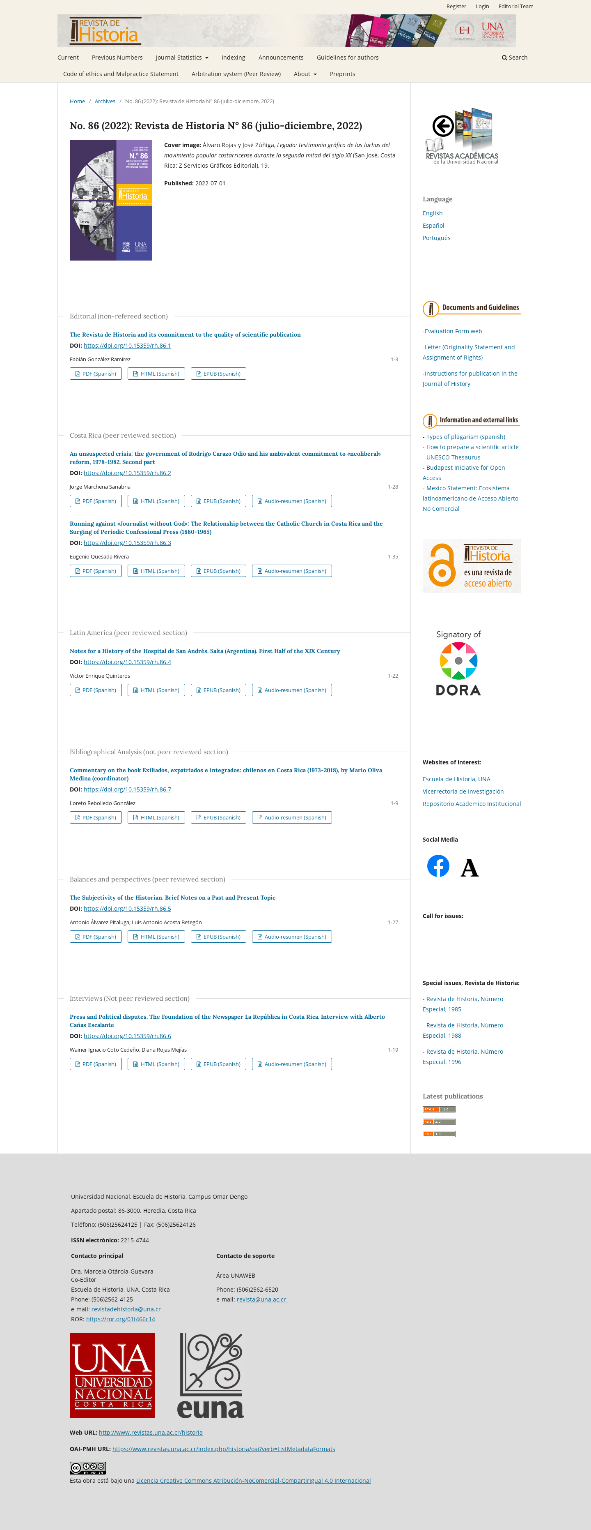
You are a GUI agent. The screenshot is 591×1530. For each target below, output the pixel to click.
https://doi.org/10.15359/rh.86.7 (127, 789)
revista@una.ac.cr (262, 1299)
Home (77, 101)
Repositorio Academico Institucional (472, 804)
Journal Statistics (180, 57)
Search (515, 57)
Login (482, 6)
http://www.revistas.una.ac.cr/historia (151, 1432)
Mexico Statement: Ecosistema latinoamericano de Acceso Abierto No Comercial (470, 498)
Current (68, 57)
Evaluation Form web (453, 331)
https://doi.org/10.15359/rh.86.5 (127, 908)
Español (433, 225)
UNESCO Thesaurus (453, 457)
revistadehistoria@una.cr (126, 1309)
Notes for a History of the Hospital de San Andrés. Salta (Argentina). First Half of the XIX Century (205, 651)
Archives (105, 101)
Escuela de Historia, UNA (456, 779)
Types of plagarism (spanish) (465, 437)
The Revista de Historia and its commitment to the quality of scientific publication (185, 334)
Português (437, 238)
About (303, 74)
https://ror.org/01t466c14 (120, 1319)
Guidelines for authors (348, 57)
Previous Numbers (117, 57)
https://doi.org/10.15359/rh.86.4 (127, 662)
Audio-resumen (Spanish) (294, 501)
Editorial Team (516, 6)
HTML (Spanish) (159, 373)
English (433, 213)
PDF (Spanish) (98, 373)
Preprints (342, 74)
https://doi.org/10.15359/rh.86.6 (127, 1036)
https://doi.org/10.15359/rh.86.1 (127, 345)
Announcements (281, 57)
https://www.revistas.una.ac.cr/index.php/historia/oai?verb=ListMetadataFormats (223, 1449)
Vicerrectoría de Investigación (463, 791)
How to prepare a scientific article (472, 447)
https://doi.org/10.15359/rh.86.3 (127, 543)
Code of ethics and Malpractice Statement (121, 74)
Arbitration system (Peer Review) (236, 74)
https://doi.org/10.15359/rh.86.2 (127, 473)
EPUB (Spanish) (221, 373)
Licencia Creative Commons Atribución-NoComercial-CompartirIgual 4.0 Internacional (253, 1480)
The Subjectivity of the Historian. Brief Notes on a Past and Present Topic (172, 897)
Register (456, 6)
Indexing (233, 57)
